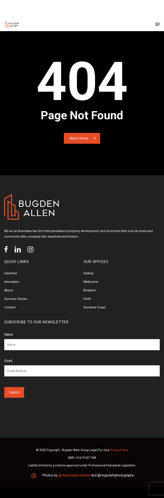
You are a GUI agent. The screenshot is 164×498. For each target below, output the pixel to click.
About (8, 290)
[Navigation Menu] (157, 24)
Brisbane (89, 290)
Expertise (10, 273)
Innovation (11, 282)
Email (8, 361)
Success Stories (15, 299)
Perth (87, 299)
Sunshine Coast (94, 307)
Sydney (88, 273)
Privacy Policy (119, 450)
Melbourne (90, 282)
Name (8, 334)
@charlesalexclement (74, 475)
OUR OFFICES (14, 8)
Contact (10, 307)
